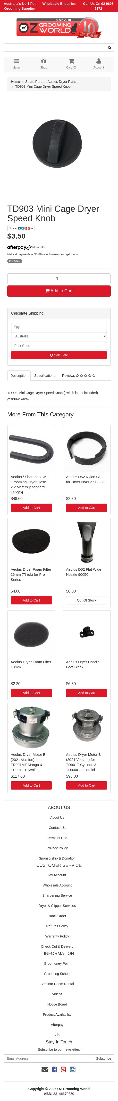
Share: (21, 228)
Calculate (59, 355)
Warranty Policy (57, 936)
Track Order (57, 916)
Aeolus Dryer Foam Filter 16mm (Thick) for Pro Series (31, 574)
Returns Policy (57, 926)
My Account (57, 875)
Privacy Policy (57, 848)
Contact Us (57, 828)
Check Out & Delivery (57, 946)
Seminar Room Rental (57, 984)
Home (15, 82)
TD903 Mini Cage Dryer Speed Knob (43, 86)
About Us (57, 817)
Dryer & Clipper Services (57, 906)
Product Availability (57, 1014)
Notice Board (57, 1004)
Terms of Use (57, 838)
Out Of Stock (86, 600)
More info (25, 247)
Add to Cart (59, 290)
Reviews (78, 376)
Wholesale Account (57, 885)
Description (18, 376)
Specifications (44, 376)
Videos (57, 994)
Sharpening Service (57, 895)
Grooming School (57, 974)
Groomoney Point (57, 963)
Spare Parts (34, 82)
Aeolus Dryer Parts (62, 82)
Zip (57, 1035)
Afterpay (57, 1025)
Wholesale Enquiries (59, 4)
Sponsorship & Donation (57, 858)
